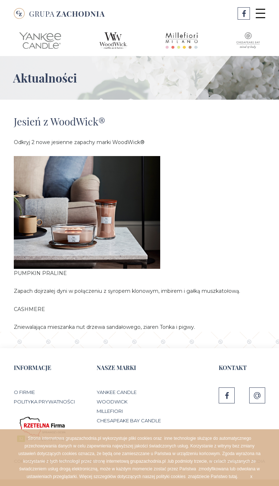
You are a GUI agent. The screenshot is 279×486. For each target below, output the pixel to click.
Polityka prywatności (44, 402)
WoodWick (112, 402)
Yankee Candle (117, 392)
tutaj (233, 476)
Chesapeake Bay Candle (129, 420)
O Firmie (24, 392)
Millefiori (110, 411)
